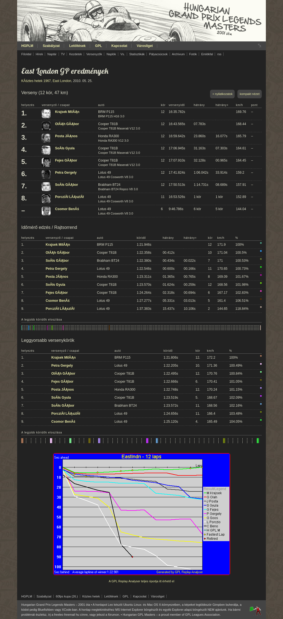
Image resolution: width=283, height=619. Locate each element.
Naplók (111, 54)
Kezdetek (75, 54)
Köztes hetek (91, 596)
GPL (98, 46)
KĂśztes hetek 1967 (36, 81)
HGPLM (27, 46)
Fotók (193, 54)
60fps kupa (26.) (67, 596)
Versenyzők (94, 54)
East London (62, 81)
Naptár (51, 54)
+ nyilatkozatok (222, 94)
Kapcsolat (119, 46)
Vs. (122, 54)
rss (219, 54)
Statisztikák (137, 54)
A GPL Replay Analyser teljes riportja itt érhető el (141, 581)
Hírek (39, 54)
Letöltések (77, 46)
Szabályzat (51, 46)
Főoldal (26, 54)
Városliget (145, 46)
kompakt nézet (250, 94)
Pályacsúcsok (158, 54)
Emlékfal (207, 54)
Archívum (178, 54)
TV (63, 54)
